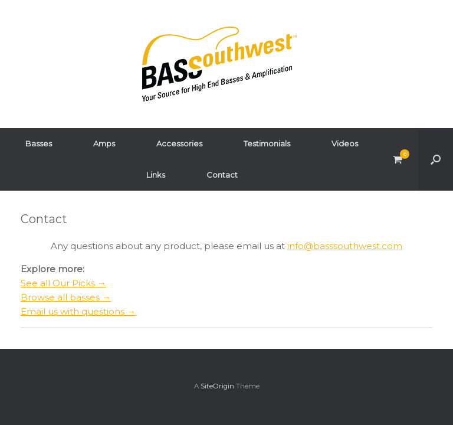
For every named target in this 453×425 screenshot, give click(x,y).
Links (155, 174)
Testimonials (267, 143)
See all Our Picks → (63, 283)
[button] (435, 159)
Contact (222, 174)
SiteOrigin (217, 386)
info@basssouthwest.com (344, 245)
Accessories (179, 143)
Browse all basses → (66, 297)
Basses (38, 143)
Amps (104, 143)
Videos (344, 143)
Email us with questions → (78, 311)
